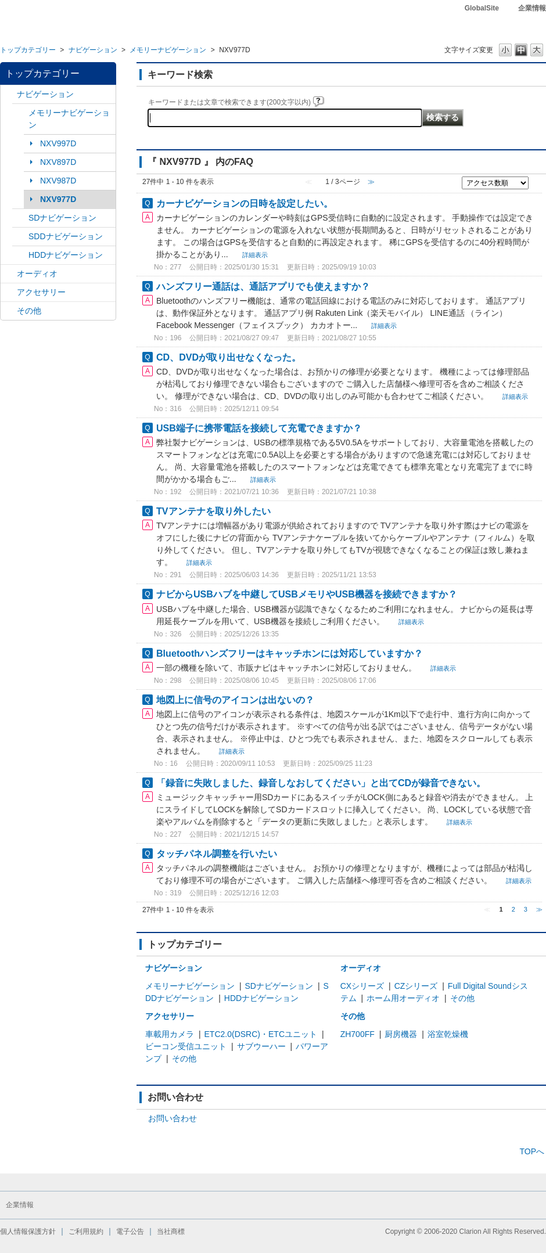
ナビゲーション (93, 50)
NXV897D (58, 162)
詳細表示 (255, 254)
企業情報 (532, 8)
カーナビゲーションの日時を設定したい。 (244, 203)
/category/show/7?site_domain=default (20, 113)
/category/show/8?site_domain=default (20, 255)
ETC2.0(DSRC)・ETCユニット (260, 1034)
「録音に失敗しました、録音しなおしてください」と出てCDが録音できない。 (321, 782)
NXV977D (58, 199)
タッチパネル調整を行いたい (216, 853)
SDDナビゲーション (65, 236)
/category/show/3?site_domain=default (20, 218)
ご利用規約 (86, 1231)
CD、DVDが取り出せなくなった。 (228, 357)
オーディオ (37, 273)
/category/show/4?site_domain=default (8, 274)
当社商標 (171, 1231)
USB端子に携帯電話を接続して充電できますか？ (259, 428)
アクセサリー (41, 292)
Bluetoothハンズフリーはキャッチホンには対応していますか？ (289, 653)
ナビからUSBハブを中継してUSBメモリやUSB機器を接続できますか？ (306, 594)
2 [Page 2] (513, 909)
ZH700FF (357, 1034)
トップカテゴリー (28, 50)
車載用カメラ (169, 1034)
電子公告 (130, 1231)
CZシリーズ (416, 986)
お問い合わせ (172, 1118)
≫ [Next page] (539, 909)
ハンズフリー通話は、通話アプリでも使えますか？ (263, 286)
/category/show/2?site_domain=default (8, 94)
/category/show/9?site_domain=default (20, 237)
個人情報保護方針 (28, 1231)
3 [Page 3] (525, 909)
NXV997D (58, 143)
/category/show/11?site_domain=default (8, 311)
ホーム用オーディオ (403, 998)
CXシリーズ (362, 986)
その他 (29, 310)
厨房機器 (401, 1034)
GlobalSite (482, 8)
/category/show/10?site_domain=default (8, 292)
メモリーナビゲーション (168, 50)
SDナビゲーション (62, 217)
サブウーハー (261, 1046)
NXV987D (58, 180)
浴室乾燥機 (448, 1034)
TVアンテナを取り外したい (213, 511)
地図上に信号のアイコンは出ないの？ (235, 699)
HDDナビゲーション (65, 255)
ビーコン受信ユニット (186, 1046)
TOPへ (531, 1151)
